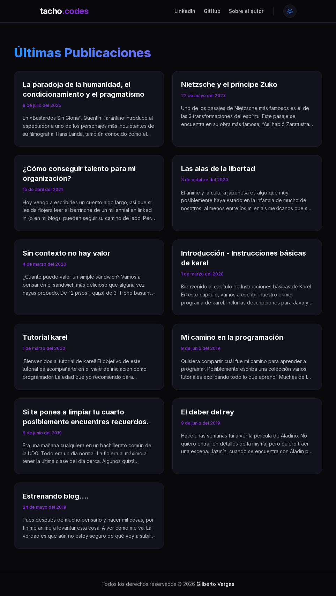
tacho (64, 11)
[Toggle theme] (290, 11)
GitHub (212, 11)
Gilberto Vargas (215, 584)
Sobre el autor (246, 11)
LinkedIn (184, 11)
